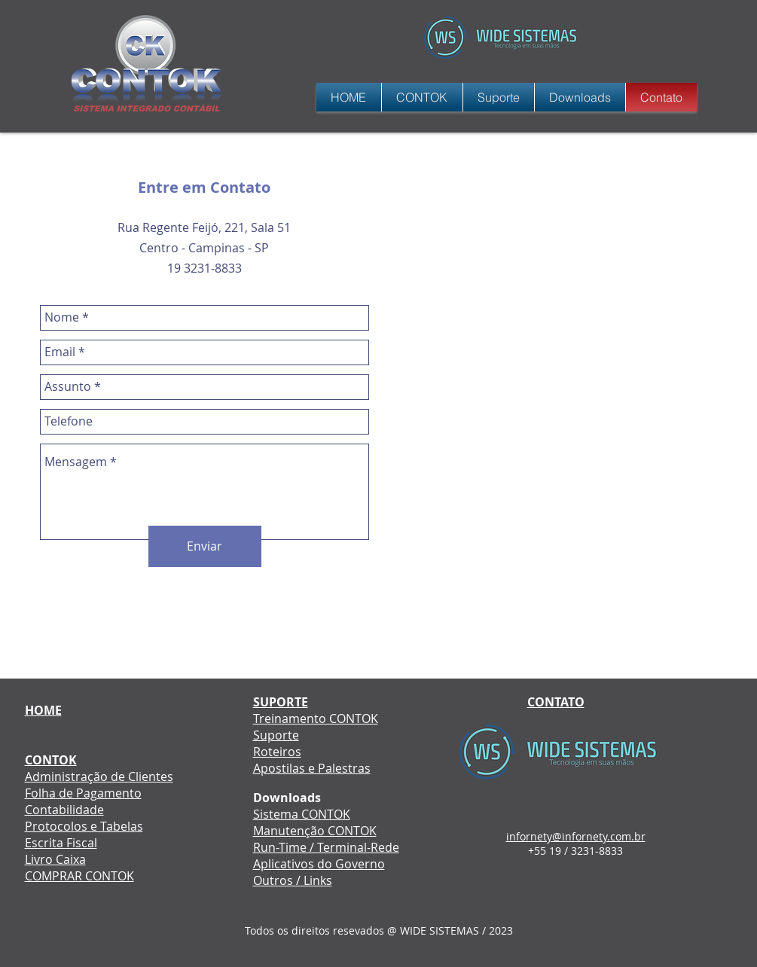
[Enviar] (204, 546)
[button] (498, 97)
